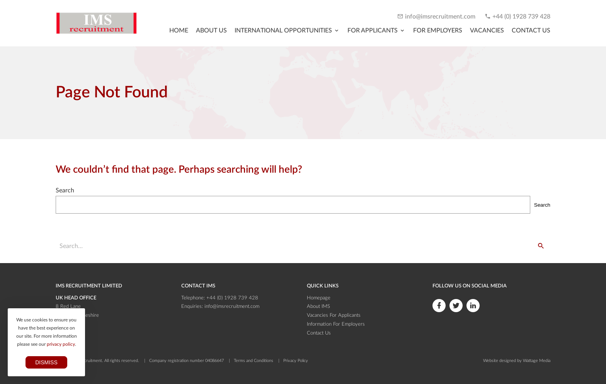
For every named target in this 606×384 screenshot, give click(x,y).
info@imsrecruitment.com (440, 17)
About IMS (318, 306)
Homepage (318, 298)
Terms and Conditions (253, 361)
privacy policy (61, 344)
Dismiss (46, 362)
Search (65, 190)
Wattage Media (536, 361)
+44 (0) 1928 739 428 (521, 17)
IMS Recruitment (86, 361)
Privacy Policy (295, 361)
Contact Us (319, 333)
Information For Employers (336, 324)
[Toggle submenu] (287, 30)
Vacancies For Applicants (334, 315)
